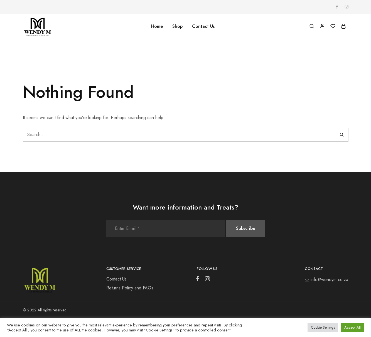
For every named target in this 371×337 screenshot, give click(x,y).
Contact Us (203, 26)
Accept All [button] (352, 327)
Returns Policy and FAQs (129, 288)
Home (157, 26)
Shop (177, 26)
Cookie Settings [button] (323, 327)
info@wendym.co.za (329, 279)
